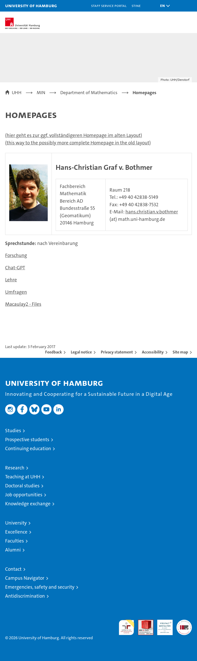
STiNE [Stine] (136, 5)
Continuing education (28, 448)
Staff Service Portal (108, 5)
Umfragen (16, 292)
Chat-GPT (15, 267)
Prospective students (27, 439)
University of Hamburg (31, 5)
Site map (180, 352)
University (16, 523)
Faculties (14, 541)
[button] (163, 6)
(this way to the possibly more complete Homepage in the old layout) (78, 143)
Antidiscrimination (25, 596)
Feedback (53, 352)
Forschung (16, 255)
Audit (143, 622)
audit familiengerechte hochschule (126, 627)
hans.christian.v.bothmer (151, 212)
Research (14, 468)
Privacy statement (117, 352)
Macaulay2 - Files (23, 304)
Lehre (11, 280)
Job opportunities (23, 494)
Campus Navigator (24, 578)
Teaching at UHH (22, 476)
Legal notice (81, 352)
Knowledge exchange (28, 503)
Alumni (13, 550)
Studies (13, 430)
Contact (13, 569)
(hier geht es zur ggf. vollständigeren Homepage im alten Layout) (73, 135)
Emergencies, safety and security (39, 587)
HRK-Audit (162, 625)
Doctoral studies (22, 485)
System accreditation (184, 625)
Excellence (16, 532)
